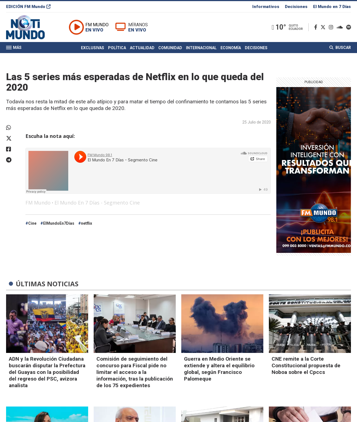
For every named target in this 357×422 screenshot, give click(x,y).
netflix (86, 223)
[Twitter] (324, 27)
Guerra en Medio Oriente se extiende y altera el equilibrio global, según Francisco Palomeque (219, 369)
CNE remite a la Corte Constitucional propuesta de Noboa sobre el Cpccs (306, 365)
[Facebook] (316, 27)
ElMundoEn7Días (58, 223)
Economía (231, 48)
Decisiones (296, 6)
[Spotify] (348, 27)
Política (117, 48)
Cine (32, 223)
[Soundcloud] (341, 27)
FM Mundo (38, 202)
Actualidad (142, 48)
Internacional (201, 48)
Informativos (265, 6)
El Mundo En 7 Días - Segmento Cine (97, 202)
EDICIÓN (28, 6)
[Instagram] (332, 27)
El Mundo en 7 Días (332, 6)
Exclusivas (92, 48)
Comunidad (170, 48)
